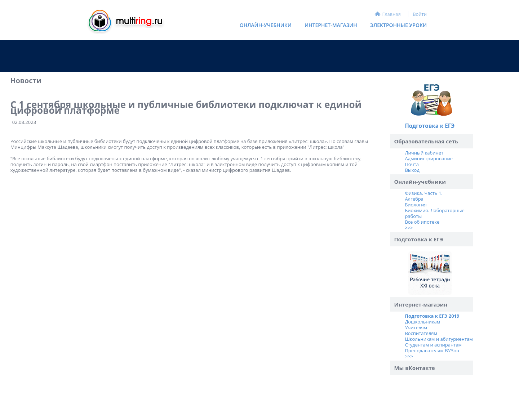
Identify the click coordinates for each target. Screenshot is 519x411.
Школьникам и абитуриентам (439, 339)
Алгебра (414, 199)
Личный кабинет (424, 152)
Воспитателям (421, 333)
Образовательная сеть (426, 141)
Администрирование (429, 158)
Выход (412, 170)
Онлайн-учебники (266, 25)
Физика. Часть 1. (423, 193)
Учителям (416, 327)
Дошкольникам (422, 321)
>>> (409, 227)
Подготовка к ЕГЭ (429, 125)
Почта (412, 164)
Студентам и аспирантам (433, 344)
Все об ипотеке (422, 222)
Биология (415, 204)
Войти (420, 14)
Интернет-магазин (329, 26)
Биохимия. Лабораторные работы (434, 213)
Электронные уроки (398, 25)
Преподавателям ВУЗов (432, 350)
